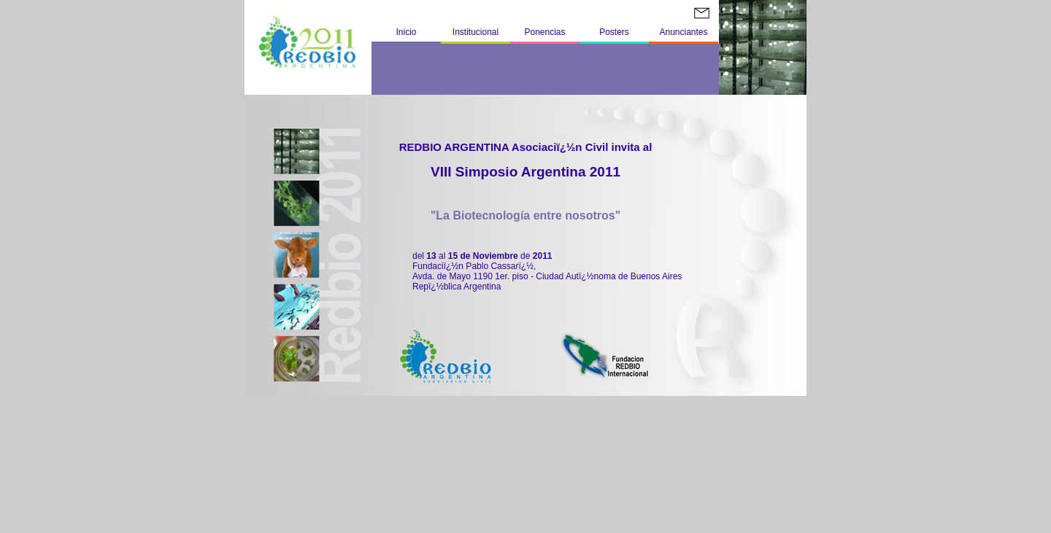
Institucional (475, 32)
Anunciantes (683, 32)
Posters (614, 32)
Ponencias (544, 32)
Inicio (406, 32)
